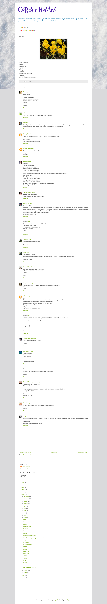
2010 (23, 578)
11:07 (31, 203)
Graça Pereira (26, 283)
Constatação (26, 542)
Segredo (25, 522)
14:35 (29, 296)
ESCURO (25, 549)
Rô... (24, 92)
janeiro (25, 572)
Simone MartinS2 (27, 161)
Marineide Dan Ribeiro (28, 267)
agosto (25, 506)
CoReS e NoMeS (37, 9)
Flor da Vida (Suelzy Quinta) (30, 382)
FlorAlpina (25, 239)
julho (25, 508)
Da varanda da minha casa (29, 535)
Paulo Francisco (26, 466)
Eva (24, 122)
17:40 (29, 315)
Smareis (25, 403)
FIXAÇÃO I (26, 551)
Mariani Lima (26, 203)
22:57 (39, 382)
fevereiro (26, 570)
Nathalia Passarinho (28, 338)
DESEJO (25, 547)
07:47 (26, 92)
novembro (26, 499)
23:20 (26, 416)
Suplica (25, 533)
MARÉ (24, 560)
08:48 (26, 122)
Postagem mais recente (25, 452)
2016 (23, 485)
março (25, 517)
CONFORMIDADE (27, 544)
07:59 (27, 113)
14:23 (31, 283)
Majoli (24, 252)
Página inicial (54, 452)
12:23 (30, 239)
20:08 (32, 351)
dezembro (26, 496)
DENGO (25, 563)
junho (25, 510)
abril (25, 515)
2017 (23, 482)
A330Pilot (56, 600)
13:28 (28, 252)
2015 (23, 487)
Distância (25, 528)
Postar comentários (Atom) (29, 455)
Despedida (26, 531)
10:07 (33, 134)
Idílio (24, 519)
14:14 (35, 267)
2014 (23, 489)
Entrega (25, 524)
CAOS (24, 540)
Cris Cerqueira (26, 351)
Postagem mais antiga (82, 452)
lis (23, 416)
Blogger (68, 600)
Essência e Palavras (28, 192)
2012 (23, 494)
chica (24, 113)
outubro (26, 501)
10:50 (33, 161)
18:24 (34, 338)
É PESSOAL (26, 565)
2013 (23, 492)
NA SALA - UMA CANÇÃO (29, 567)
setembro (26, 503)
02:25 (28, 403)
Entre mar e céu (27, 526)
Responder (25, 108)
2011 (23, 575)
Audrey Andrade (27, 134)
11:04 (34, 192)
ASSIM (25, 556)
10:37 (33, 148)
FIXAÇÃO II (26, 553)
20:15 (29, 369)
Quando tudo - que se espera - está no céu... (34, 538)
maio (25, 513)
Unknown (25, 296)
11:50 (29, 221)
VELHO (25, 558)
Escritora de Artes (27, 148)
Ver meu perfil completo (26, 469)
